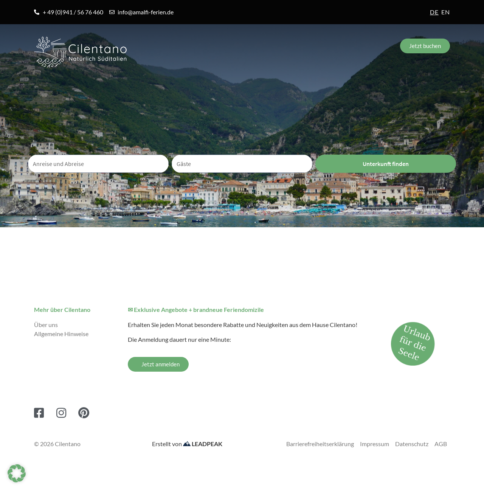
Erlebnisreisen (254, 84)
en (445, 12)
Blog (317, 83)
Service (371, 84)
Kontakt (429, 83)
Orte (116, 83)
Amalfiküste (59, 83)
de (434, 12)
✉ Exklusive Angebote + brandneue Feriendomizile (196, 309)
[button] (16, 473)
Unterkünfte (177, 84)
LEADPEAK (202, 443)
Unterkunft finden (385, 163)
